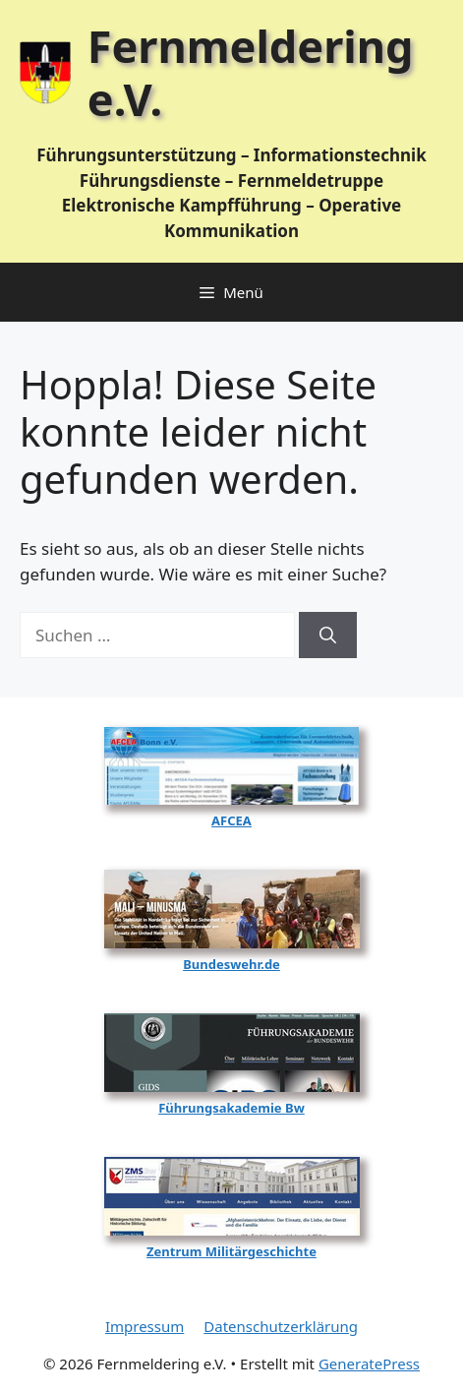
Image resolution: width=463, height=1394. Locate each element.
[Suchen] (328, 635)
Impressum (144, 1326)
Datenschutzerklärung (280, 1326)
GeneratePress (369, 1363)
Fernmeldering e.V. (250, 72)
